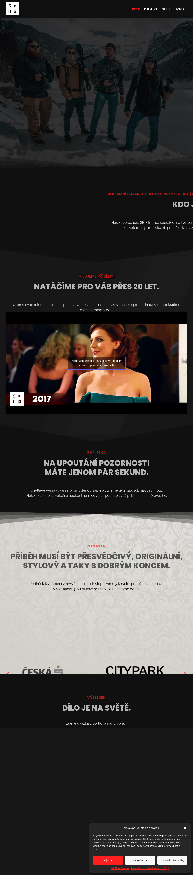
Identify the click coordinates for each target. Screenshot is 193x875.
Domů (136, 9)
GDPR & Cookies (120, 868)
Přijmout (108, 860)
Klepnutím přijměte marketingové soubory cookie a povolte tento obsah (96, 363)
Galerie (166, 9)
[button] (185, 828)
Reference (151, 9)
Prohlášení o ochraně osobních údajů (150, 868)
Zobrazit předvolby (172, 860)
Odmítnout (140, 860)
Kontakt (181, 9)
